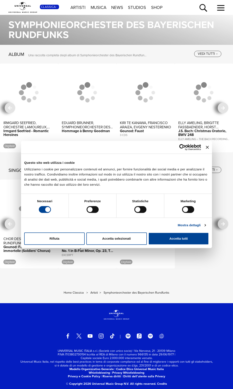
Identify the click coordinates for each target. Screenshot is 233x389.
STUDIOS (137, 7)
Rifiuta (54, 238)
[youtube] (90, 336)
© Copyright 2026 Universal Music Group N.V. (97, 383)
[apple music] (139, 336)
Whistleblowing (99, 372)
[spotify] (128, 336)
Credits (162, 383)
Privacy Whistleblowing (128, 372)
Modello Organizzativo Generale (91, 369)
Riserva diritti (111, 376)
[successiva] (223, 108)
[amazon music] (150, 336)
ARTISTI (78, 7)
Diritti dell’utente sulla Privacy (144, 376)
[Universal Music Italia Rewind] (161, 336)
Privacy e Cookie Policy (84, 376)
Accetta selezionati (116, 238)
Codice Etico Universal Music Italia (140, 369)
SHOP (157, 7)
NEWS (117, 7)
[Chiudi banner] (207, 147)
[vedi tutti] (207, 54)
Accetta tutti (178, 238)
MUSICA (98, 7)
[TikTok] (112, 336)
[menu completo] (221, 8)
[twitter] (79, 336)
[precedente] (10, 108)
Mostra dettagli (189, 225)
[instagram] (101, 336)
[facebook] (68, 336)
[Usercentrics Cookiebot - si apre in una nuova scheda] (182, 147)
